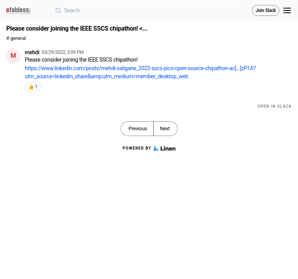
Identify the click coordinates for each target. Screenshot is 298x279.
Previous (137, 128)
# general (16, 38)
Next (165, 128)
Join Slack (265, 10)
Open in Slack (274, 106)
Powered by (149, 148)
